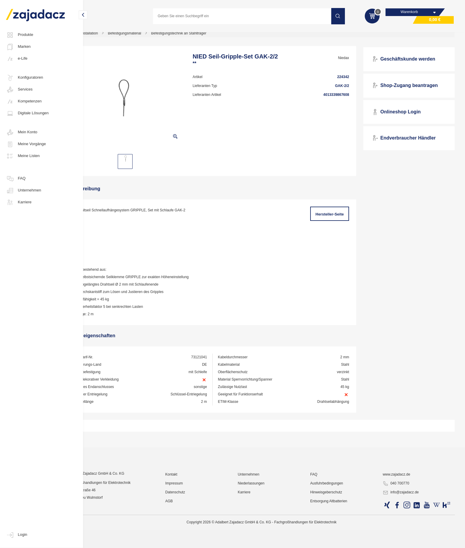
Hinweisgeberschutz (335, 541)
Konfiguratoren (24, 78)
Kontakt (190, 523)
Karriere (18, 202)
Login (16, 535)
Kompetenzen (24, 101)
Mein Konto (21, 132)
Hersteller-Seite (336, 218)
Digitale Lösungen (27, 113)
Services (19, 89)
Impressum (192, 532)
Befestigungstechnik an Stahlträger (202, 37)
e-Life (17, 59)
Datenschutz (193, 541)
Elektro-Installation (107, 37)
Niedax (350, 61)
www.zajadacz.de (401, 523)
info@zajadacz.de (406, 541)
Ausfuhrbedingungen (336, 532)
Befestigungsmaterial (148, 37)
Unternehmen (23, 190)
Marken (18, 47)
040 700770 (401, 532)
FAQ (16, 179)
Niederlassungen (265, 532)
